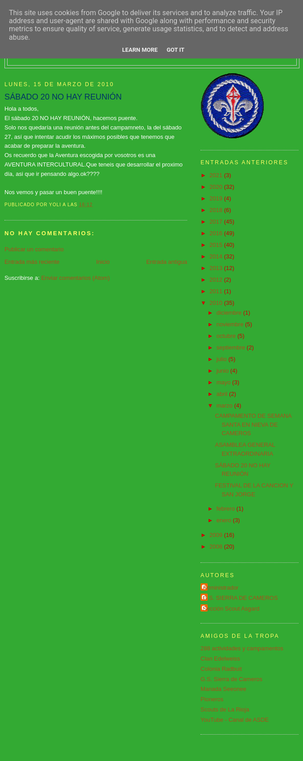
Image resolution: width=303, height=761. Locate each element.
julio (223, 359)
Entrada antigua (166, 261)
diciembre (230, 312)
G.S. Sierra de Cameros (231, 679)
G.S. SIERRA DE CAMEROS (240, 598)
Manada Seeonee (223, 689)
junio (223, 370)
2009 (216, 535)
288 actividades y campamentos (242, 648)
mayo (224, 382)
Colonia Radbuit (221, 668)
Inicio (103, 261)
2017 (216, 221)
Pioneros (212, 699)
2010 (216, 302)
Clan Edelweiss (220, 658)
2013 (216, 268)
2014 (216, 256)
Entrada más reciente (32, 261)
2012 (216, 279)
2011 (216, 291)
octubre (227, 336)
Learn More (140, 49)
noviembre (231, 324)
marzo (225, 405)
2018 (216, 210)
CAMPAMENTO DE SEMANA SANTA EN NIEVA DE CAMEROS (253, 424)
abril (223, 394)
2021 (216, 175)
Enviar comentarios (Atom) (75, 277)
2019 (216, 198)
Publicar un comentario (34, 249)
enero (225, 520)
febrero (227, 508)
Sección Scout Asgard (231, 608)
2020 (216, 186)
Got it (175, 49)
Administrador (220, 587)
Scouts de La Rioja (225, 709)
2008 (216, 546)
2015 (216, 244)
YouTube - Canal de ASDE (235, 719)
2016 (216, 233)
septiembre (232, 347)
